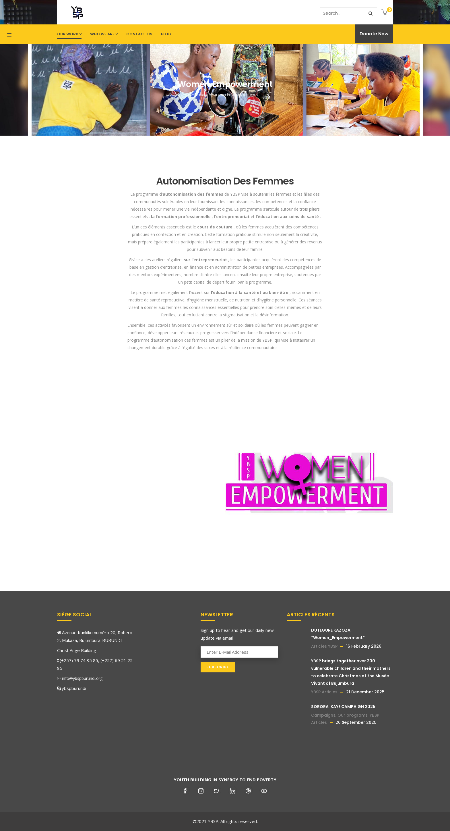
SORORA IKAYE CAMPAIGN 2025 (343, 706)
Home (198, 94)
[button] (385, 12)
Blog (166, 34)
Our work (69, 34)
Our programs (353, 715)
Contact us (139, 34)
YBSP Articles (324, 692)
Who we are (104, 34)
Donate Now (374, 33)
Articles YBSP (324, 646)
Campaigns (323, 715)
